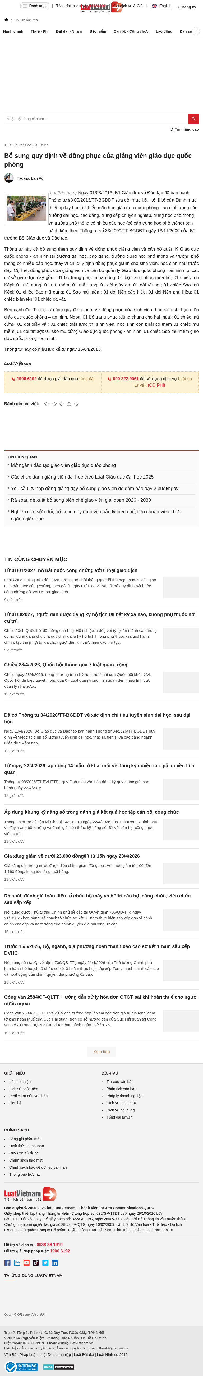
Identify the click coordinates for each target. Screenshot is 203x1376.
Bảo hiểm (97, 31)
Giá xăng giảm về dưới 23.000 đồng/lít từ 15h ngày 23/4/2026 (72, 856)
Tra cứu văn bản (120, 1082)
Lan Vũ (37, 178)
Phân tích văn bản (121, 1089)
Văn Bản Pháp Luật (20, 1355)
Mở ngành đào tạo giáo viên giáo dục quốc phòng (63, 465)
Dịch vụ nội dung (121, 1110)
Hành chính (13, 31)
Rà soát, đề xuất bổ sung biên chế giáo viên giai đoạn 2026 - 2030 (81, 500)
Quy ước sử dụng (24, 1153)
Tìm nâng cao (184, 129)
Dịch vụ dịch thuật (122, 1103)
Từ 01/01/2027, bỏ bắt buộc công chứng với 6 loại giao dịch (70, 570)
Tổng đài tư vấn (119, 1117)
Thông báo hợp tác (24, 1174)
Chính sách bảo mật (26, 1160)
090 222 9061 (123, 379)
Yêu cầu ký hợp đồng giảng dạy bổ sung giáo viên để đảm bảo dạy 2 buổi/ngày (94, 488)
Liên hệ (15, 1103)
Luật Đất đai (84, 1355)
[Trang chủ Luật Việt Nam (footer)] (101, 1194)
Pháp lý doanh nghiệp (124, 1096)
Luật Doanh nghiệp (55, 1355)
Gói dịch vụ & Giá (128, 6)
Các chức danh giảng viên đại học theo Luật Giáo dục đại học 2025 (82, 477)
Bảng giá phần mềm (26, 1139)
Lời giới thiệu (20, 1082)
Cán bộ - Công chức (131, 31)
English (162, 6)
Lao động (164, 31)
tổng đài (87, 379)
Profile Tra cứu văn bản (28, 1096)
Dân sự (186, 31)
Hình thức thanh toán (26, 1146)
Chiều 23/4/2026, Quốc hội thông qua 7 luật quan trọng (65, 664)
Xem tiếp (101, 1052)
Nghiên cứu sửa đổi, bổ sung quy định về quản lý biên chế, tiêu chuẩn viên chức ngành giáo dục (96, 515)
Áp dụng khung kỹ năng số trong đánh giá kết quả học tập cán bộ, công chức (91, 812)
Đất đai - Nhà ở (69, 31)
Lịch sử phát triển (23, 1089)
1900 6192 (24, 379)
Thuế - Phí (40, 31)
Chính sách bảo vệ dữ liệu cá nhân (38, 1167)
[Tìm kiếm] (193, 119)
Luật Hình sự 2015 (112, 1355)
